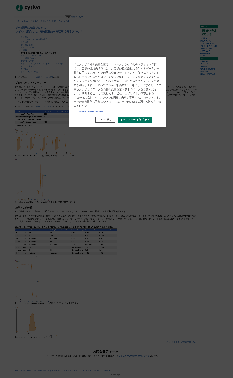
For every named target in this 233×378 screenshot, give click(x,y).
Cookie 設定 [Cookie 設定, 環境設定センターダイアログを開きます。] (105, 120)
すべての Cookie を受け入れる (135, 120)
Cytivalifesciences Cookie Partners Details (88, 112)
